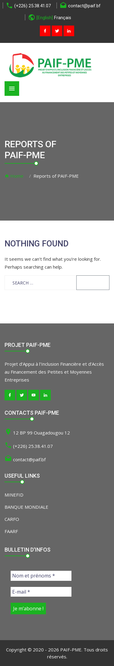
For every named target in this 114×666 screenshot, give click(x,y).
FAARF (11, 531)
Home (14, 176)
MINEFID (14, 495)
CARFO (12, 519)
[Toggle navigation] (12, 88)
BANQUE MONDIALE (26, 507)
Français (62, 17)
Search (93, 283)
